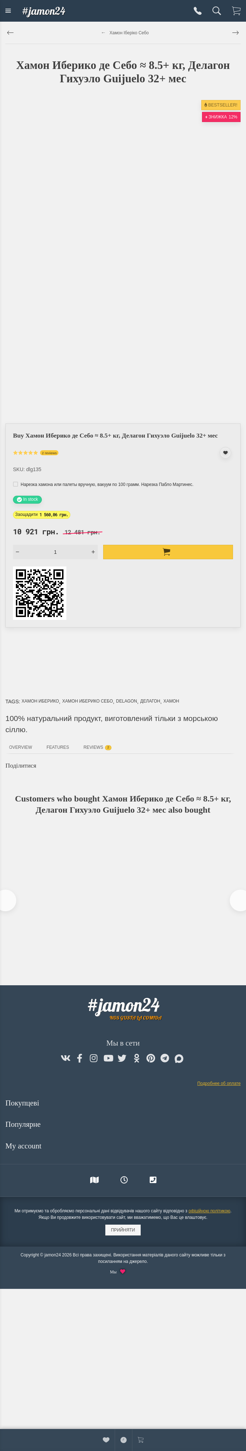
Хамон (171, 701)
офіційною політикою (209, 1210)
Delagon (126, 701)
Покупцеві (23, 1103)
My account (24, 1146)
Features (58, 747)
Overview (20, 747)
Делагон (150, 701)
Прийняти (123, 1230)
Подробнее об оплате (219, 1083)
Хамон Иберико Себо (87, 701)
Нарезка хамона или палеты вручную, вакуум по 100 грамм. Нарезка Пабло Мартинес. (103, 484)
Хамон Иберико (40, 701)
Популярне (24, 1124)
